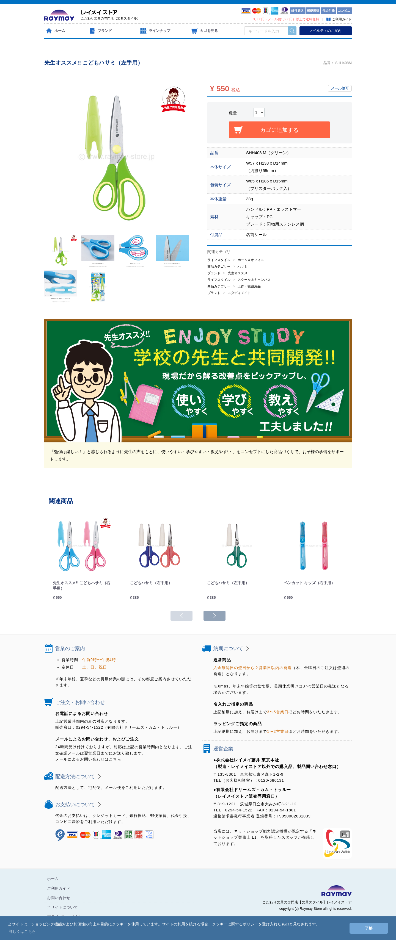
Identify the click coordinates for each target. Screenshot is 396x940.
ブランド (214, 273)
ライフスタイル (218, 260)
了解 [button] (369, 928)
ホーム (53, 879)
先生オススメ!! (238, 273)
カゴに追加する (279, 130)
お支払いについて (75, 804)
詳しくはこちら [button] (22, 931)
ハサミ (243, 266)
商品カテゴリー (218, 266)
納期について (228, 648)
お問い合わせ (58, 898)
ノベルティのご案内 (325, 31)
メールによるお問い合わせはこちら (88, 759)
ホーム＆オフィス (251, 260)
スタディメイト (239, 293)
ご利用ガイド (58, 888)
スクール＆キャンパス (254, 280)
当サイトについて (62, 907)
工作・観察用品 (249, 286)
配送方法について (75, 776)
